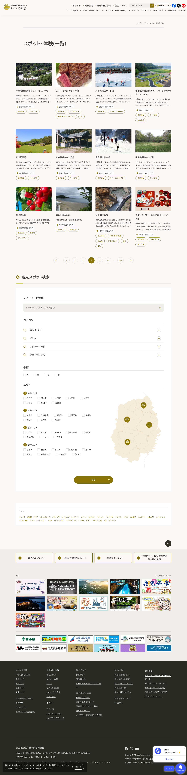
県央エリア (20, 679)
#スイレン (100, 517)
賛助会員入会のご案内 (124, 683)
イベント (135, 10)
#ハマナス (112, 520)
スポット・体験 (52, 670)
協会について (121, 5)
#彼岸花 (133, 517)
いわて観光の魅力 (23, 674)
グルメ (95, 338)
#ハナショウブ (59, 520)
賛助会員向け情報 (122, 679)
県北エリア (20, 692)
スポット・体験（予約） (117, 10)
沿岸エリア (20, 687)
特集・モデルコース (93, 10)
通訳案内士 (81, 679)
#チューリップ (85, 520)
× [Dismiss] (184, 748)
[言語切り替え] (163, 5)
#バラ (36, 517)
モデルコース (21, 707)
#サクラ (22, 517)
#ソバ (76, 520)
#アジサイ (75, 517)
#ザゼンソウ (160, 517)
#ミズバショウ (45, 517)
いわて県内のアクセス (55, 718)
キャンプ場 (33, 111)
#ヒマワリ (56, 517)
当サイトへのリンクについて (156, 683)
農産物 (32, 233)
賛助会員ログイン (122, 674)
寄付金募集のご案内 (123, 692)
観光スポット (95, 330)
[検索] (152, 6)
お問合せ (182, 10)
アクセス (146, 10)
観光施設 (21, 111)
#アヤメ (69, 520)
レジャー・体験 (95, 347)
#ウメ (50, 520)
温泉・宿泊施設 (95, 355)
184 (120, 260)
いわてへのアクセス (54, 713)
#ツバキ (84, 517)
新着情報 (172, 10)
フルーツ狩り (22, 238)
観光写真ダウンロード (85, 702)
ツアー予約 (50, 696)
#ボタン (92, 517)
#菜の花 (151, 517)
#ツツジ (119, 517)
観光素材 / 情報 (104, 5)
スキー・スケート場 (116, 111)
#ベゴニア (65, 517)
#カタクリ (141, 517)
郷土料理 (141, 244)
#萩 (105, 520)
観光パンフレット (83, 697)
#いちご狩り (23, 520)
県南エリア (20, 683)
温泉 (124, 241)
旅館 (99, 246)
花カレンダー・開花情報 (25, 711)
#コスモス (109, 517)
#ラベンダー (41, 520)
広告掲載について (164, 575)
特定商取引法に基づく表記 (156, 692)
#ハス (126, 517)
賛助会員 (89, 5)
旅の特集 (19, 703)
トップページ (141, 23)
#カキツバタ (97, 520)
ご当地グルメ (74, 111)
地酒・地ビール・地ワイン (66, 116)
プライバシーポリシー (29, 768)
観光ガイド (159, 10)
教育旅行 (76, 5)
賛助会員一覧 (120, 687)
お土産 (100, 241)
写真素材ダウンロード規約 (87, 706)
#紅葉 (29, 517)
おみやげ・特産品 (53, 692)
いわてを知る (73, 10)
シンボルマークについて (101, 762)
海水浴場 (141, 120)
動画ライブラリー (83, 710)
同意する (78, 767)
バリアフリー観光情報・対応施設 (89, 715)
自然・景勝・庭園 (115, 236)
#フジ (32, 520)
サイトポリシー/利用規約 (155, 687)
